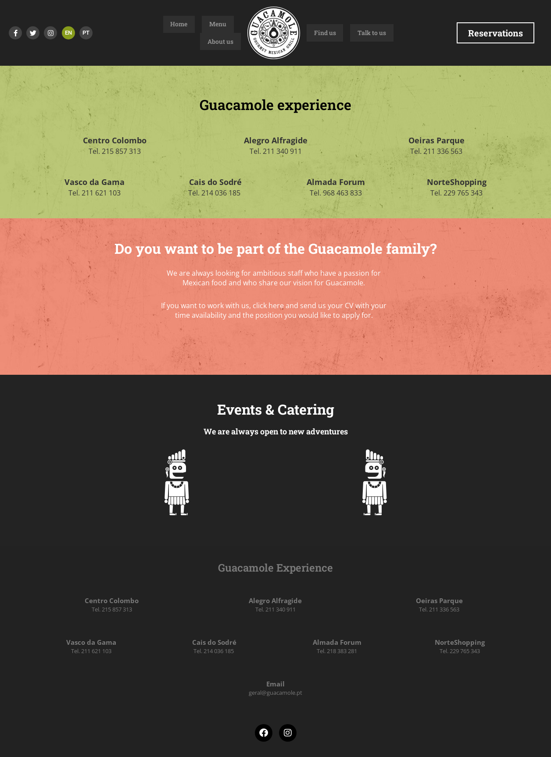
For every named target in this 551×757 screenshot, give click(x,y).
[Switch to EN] (68, 32)
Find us (318, 33)
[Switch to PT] (86, 32)
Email (275, 683)
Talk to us (350, 33)
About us (228, 33)
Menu (199, 33)
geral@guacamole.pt (275, 693)
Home (175, 33)
